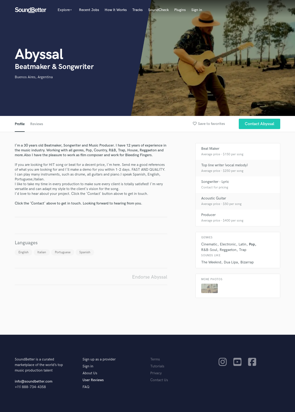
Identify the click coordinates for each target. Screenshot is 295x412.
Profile (20, 124)
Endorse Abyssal (149, 277)
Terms (155, 359)
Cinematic (209, 244)
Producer (208, 215)
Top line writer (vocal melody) (224, 165)
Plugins (180, 10)
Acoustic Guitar (213, 198)
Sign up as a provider (99, 359)
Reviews (36, 124)
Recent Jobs (89, 10)
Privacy (156, 373)
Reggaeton (228, 250)
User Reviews (93, 380)
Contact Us (159, 380)
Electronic (228, 244)
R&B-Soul (209, 250)
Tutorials (157, 366)
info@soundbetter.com (33, 381)
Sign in (196, 10)
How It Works (116, 10)
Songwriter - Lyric (215, 182)
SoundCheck (158, 10)
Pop (252, 244)
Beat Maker (210, 149)
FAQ (86, 387)
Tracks (137, 10)
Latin (242, 244)
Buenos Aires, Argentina (34, 77)
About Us (90, 373)
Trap (242, 250)
